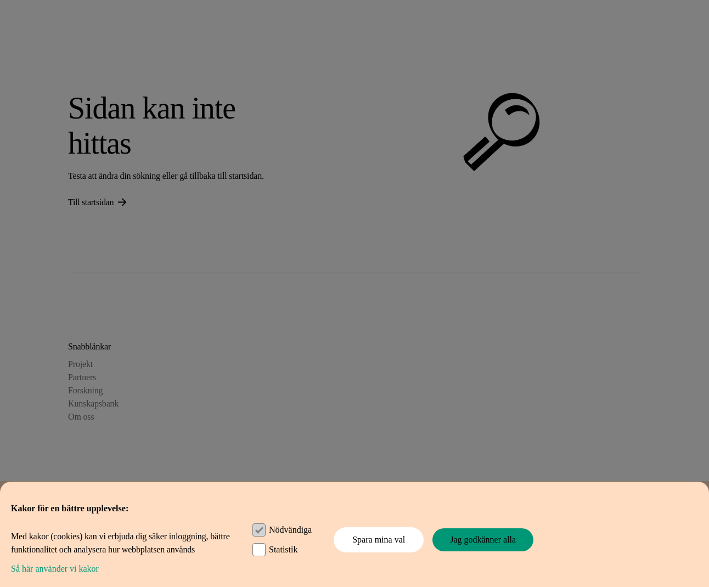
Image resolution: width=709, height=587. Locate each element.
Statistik (283, 549)
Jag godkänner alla (483, 539)
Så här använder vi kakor (55, 568)
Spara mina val (378, 539)
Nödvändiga (290, 529)
